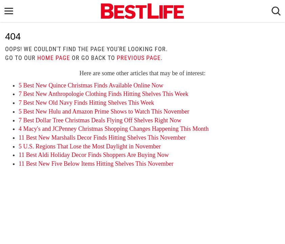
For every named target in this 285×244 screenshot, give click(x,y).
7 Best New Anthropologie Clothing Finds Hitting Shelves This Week (103, 93)
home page (53, 57)
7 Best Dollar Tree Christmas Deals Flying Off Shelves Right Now (100, 120)
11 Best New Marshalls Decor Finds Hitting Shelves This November (102, 137)
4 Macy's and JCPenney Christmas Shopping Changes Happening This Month (114, 128)
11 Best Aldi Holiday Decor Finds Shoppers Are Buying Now (94, 154)
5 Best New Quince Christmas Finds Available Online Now (91, 85)
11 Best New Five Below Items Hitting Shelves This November (96, 163)
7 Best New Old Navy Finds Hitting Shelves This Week (86, 102)
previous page (139, 57)
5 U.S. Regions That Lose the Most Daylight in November (90, 146)
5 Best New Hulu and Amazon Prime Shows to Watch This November (104, 111)
